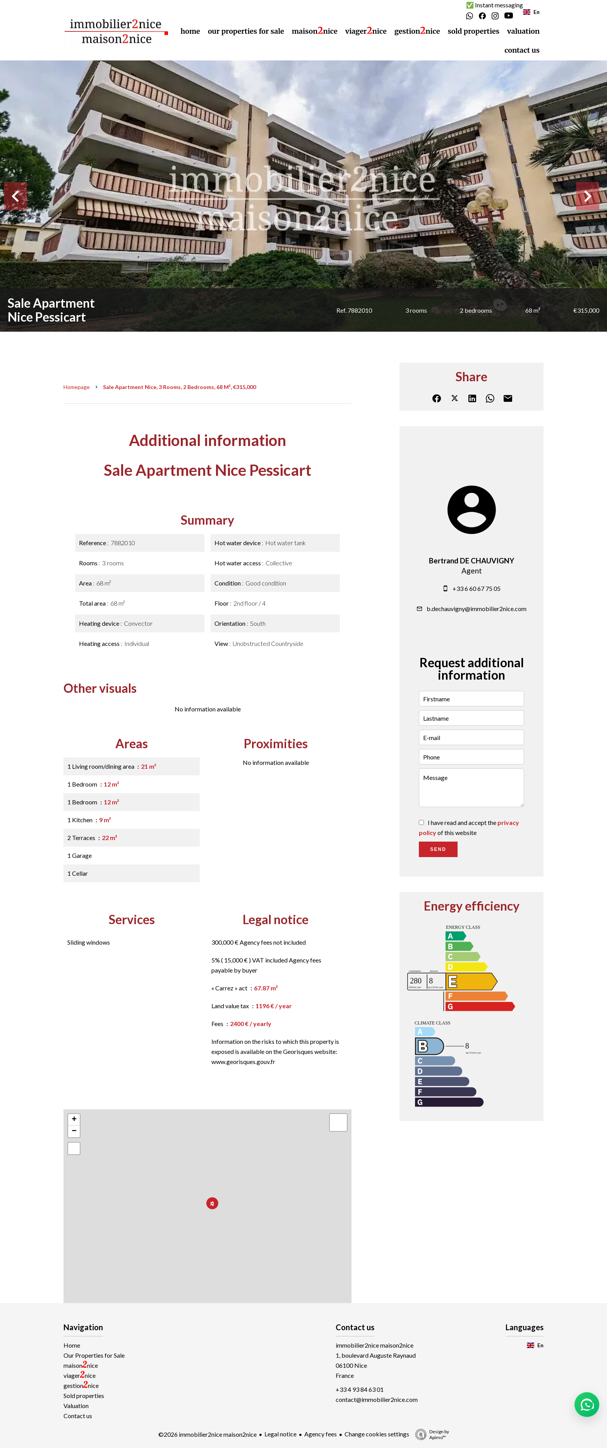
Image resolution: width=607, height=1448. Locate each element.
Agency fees (320, 1434)
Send (438, 849)
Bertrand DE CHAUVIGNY (471, 560)
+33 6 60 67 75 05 (477, 588)
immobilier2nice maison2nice (374, 1345)
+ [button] (74, 1120)
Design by (430, 1434)
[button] (586, 1404)
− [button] (74, 1131)
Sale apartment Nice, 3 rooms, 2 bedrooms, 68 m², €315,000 (179, 387)
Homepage (76, 387)
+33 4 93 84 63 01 (360, 1389)
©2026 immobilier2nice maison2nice (207, 1434)
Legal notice (280, 1434)
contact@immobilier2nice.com (377, 1399)
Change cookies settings (377, 1434)
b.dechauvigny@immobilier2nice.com (476, 608)
